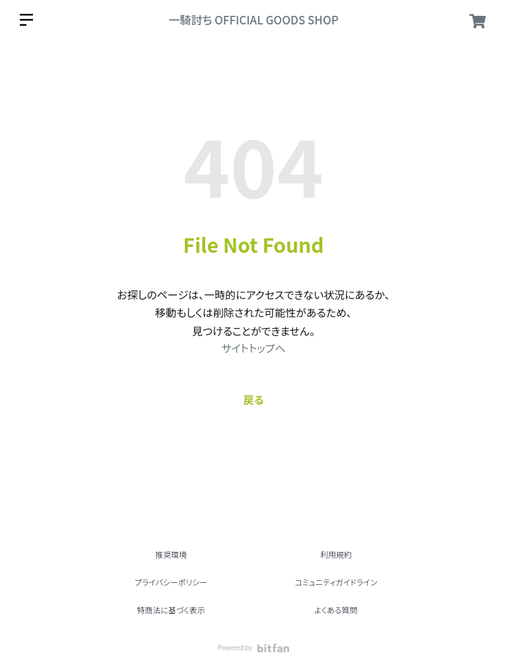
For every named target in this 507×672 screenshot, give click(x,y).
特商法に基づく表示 (171, 609)
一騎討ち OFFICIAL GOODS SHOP (253, 19)
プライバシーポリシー (171, 582)
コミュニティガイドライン (335, 582)
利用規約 (336, 554)
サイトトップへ (253, 348)
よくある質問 (335, 609)
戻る (254, 399)
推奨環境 (171, 554)
